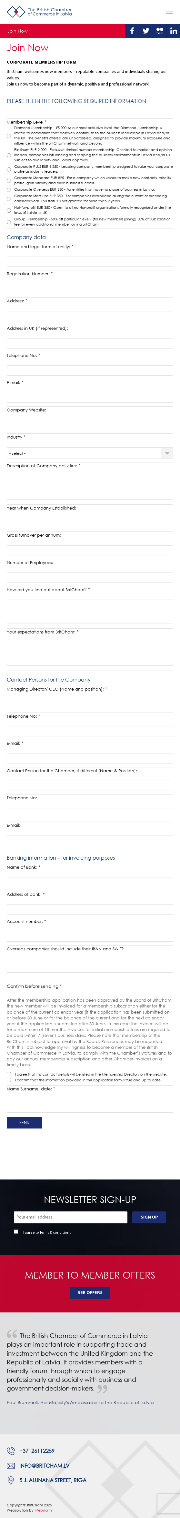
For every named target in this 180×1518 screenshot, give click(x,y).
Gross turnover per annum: (34, 535)
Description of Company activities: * (44, 465)
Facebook (132, 31)
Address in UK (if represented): (37, 328)
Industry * (16, 437)
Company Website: (26, 409)
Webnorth (43, 1510)
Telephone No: (22, 797)
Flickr (159, 31)
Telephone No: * (23, 355)
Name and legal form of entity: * (40, 246)
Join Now (17, 31)
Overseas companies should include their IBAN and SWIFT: (66, 948)
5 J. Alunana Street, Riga (52, 1480)
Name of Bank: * (24, 867)
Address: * (17, 300)
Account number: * (26, 921)
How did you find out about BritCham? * (48, 589)
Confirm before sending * (34, 986)
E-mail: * (15, 382)
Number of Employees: (30, 562)
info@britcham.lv (44, 1465)
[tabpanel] (90, 1373)
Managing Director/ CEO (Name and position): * (57, 689)
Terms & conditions (55, 1233)
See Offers (90, 1293)
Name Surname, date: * (31, 1088)
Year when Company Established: (41, 508)
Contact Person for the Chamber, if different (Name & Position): (72, 770)
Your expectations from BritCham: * (43, 631)
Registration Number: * (30, 273)
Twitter (146, 31)
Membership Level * (27, 122)
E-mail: (13, 825)
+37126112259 (37, 1451)
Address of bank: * (26, 894)
